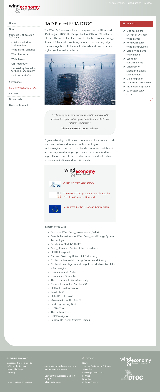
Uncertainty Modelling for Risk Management (24, 69)
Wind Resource (19, 54)
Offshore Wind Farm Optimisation (22, 43)
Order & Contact (18, 105)
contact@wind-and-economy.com (60, 366)
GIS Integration (19, 64)
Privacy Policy (118, 3)
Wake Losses (18, 59)
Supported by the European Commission (86, 207)
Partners (13, 93)
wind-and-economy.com (56, 369)
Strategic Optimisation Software (21, 36)
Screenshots (15, 82)
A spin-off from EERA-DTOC (78, 183)
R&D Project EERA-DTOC (23, 88)
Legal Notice (135, 3)
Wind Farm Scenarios (23, 50)
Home (12, 23)
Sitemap (150, 3)
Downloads (15, 99)
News (12, 29)
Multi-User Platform (22, 76)
